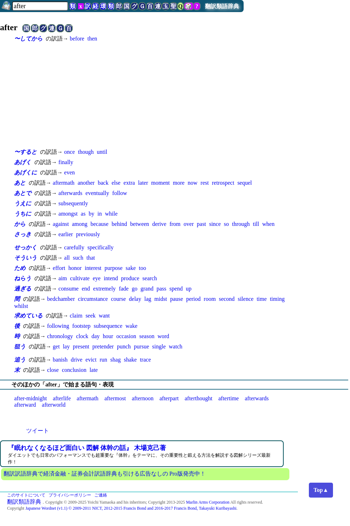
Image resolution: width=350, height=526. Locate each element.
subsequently (73, 203)
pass (162, 289)
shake (130, 360)
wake (132, 326)
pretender (102, 346)
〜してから (28, 39)
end (86, 289)
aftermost (115, 398)
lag (147, 299)
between (139, 224)
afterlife (62, 398)
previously (88, 234)
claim (76, 316)
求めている (28, 316)
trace (145, 360)
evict (90, 360)
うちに (22, 214)
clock (82, 336)
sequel (244, 183)
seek (90, 316)
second (226, 299)
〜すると (25, 152)
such (78, 258)
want (104, 316)
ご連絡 (100, 495)
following (58, 326)
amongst (68, 214)
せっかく (25, 247)
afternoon (143, 398)
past (201, 224)
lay (66, 346)
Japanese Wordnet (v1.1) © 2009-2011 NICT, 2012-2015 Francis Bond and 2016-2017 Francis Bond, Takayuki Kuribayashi (131, 508)
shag (115, 360)
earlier (66, 234)
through (241, 224)
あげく (22, 162)
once (69, 152)
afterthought (198, 398)
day (95, 336)
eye (96, 278)
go (134, 289)
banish (60, 360)
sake (130, 268)
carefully (74, 247)
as (83, 214)
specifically (100, 247)
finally (66, 162)
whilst (21, 306)
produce (130, 278)
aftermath (63, 183)
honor (75, 268)
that (91, 258)
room (210, 299)
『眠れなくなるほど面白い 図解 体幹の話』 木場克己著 (87, 447)
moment (160, 183)
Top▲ (320, 490)
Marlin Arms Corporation (207, 502)
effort (59, 268)
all (67, 258)
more (179, 183)
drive (76, 360)
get (56, 346)
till (256, 224)
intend (111, 278)
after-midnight (30, 398)
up (188, 289)
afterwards (71, 193)
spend (176, 289)
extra (129, 183)
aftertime (228, 398)
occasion (126, 336)
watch (175, 346)
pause (176, 299)
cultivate (80, 278)
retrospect (223, 183)
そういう (25, 258)
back (103, 183)
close (53, 370)
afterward (25, 405)
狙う (20, 346)
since (215, 224)
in (100, 214)
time (262, 299)
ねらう (22, 278)
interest (93, 268)
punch (124, 346)
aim (63, 278)
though (86, 152)
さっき (22, 234)
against (61, 224)
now (193, 183)
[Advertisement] (156, 95)
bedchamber (61, 299)
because (99, 224)
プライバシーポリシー (70, 495)
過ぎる (22, 289)
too (142, 268)
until (102, 152)
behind (119, 224)
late (94, 370)
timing (277, 299)
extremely (104, 289)
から (20, 224)
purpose (114, 268)
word (163, 336)
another (86, 183)
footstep (81, 326)
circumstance (93, 299)
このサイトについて (26, 495)
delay (135, 299)
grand (146, 289)
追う (20, 360)
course (118, 299)
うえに (22, 203)
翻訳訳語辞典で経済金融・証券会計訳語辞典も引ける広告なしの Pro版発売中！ (105, 474)
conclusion (74, 370)
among (80, 224)
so (226, 224)
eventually (97, 193)
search (150, 278)
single (159, 346)
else (116, 183)
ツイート (37, 431)
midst (160, 299)
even (69, 172)
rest (205, 183)
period (193, 299)
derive (159, 224)
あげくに (25, 172)
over (189, 224)
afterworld (54, 405)
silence (245, 299)
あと (20, 183)
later (143, 183)
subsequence (108, 326)
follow (119, 193)
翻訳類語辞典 (222, 6)
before (77, 39)
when (268, 224)
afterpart (169, 398)
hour (108, 336)
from (175, 224)
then (92, 39)
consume (69, 289)
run (103, 360)
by (91, 214)
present (81, 346)
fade (124, 289)
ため (20, 268)
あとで (22, 193)
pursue (141, 346)
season (147, 336)
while (111, 214)
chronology (60, 336)
